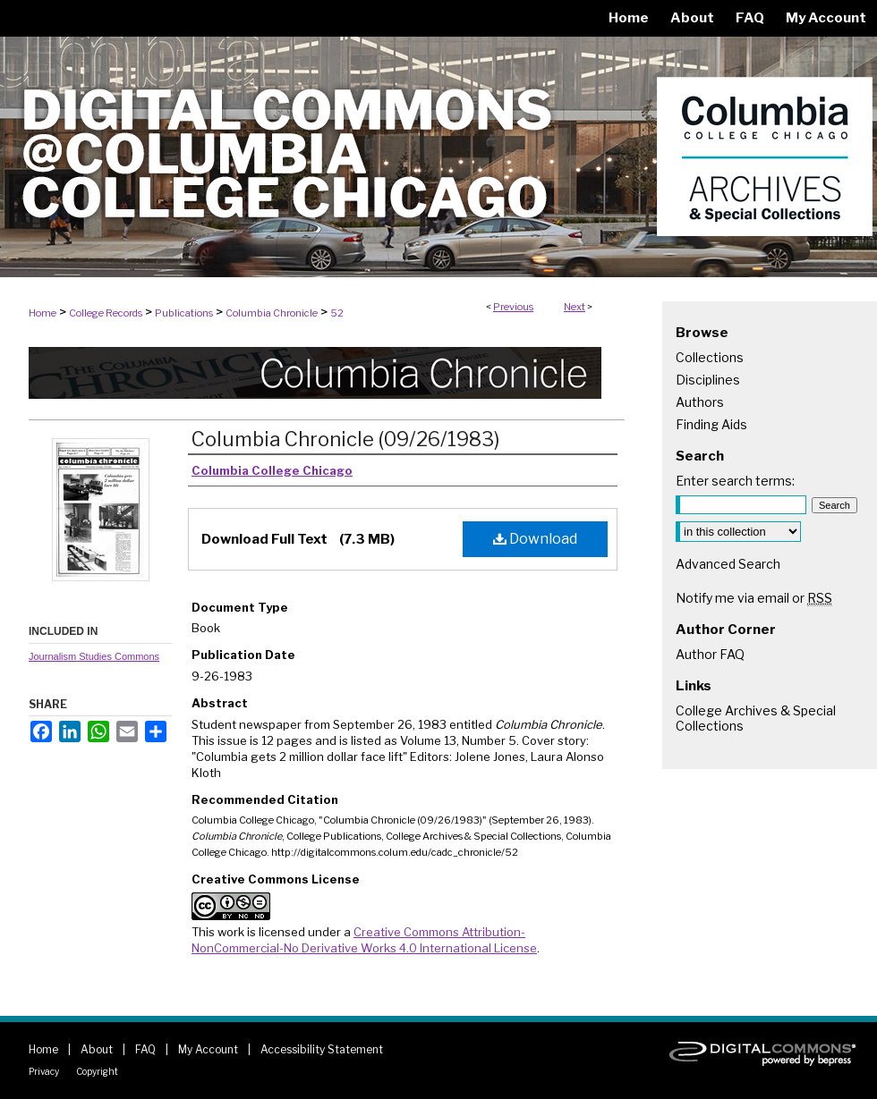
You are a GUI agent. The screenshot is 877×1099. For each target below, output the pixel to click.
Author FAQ (710, 654)
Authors (700, 402)
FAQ (145, 1049)
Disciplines (708, 379)
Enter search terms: (735, 480)
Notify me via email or (754, 597)
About (97, 1049)
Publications (184, 313)
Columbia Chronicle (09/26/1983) (345, 439)
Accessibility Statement (321, 1049)
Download (535, 538)
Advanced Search (728, 563)
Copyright (97, 1071)
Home (42, 313)
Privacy (44, 1071)
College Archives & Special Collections (756, 718)
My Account (208, 1049)
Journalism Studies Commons (94, 656)
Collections (710, 357)
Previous (513, 306)
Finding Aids (711, 424)
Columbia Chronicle (272, 313)
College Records (105, 313)
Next (574, 306)
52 (337, 313)
